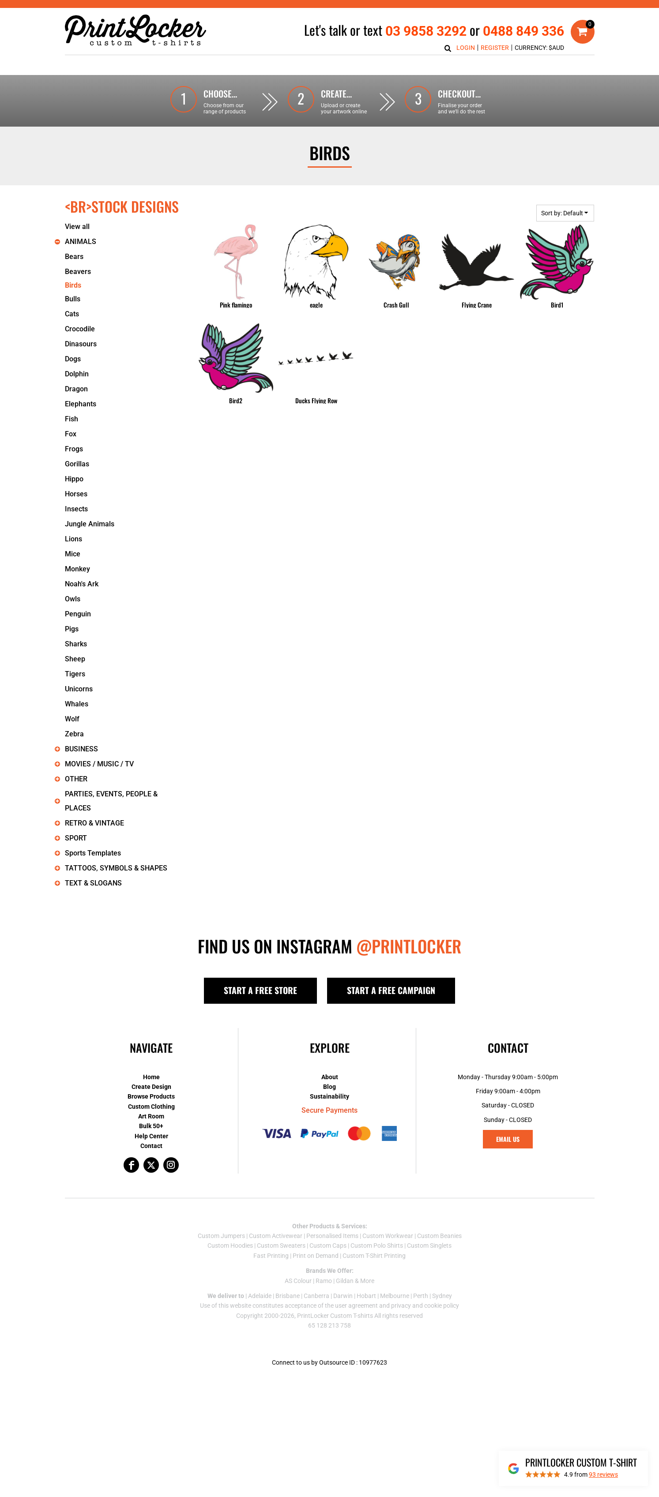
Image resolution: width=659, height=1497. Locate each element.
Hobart (366, 1295)
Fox (70, 434)
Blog (329, 1086)
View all (77, 226)
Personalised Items (332, 1235)
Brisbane (287, 1295)
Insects (76, 509)
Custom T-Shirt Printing (374, 1255)
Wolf (72, 719)
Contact (151, 1145)
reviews (603, 1474)
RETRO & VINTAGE (94, 823)
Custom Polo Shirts (376, 1245)
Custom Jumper (220, 1235)
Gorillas (77, 464)
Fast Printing (271, 1255)
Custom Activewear (275, 1235)
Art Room (151, 1116)
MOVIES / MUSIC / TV (99, 764)
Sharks (76, 644)
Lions (73, 539)
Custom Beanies (439, 1235)
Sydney (442, 1295)
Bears (74, 256)
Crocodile (80, 329)
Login (465, 47)
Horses (76, 494)
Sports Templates (93, 853)
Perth (420, 1295)
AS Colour (298, 1280)
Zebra (74, 734)
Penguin (78, 614)
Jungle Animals (89, 524)
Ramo (324, 1280)
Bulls (72, 299)
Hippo (74, 479)
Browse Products (151, 1096)
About (329, 1077)
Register (495, 47)
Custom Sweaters (281, 1245)
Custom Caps (327, 1245)
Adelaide (259, 1295)
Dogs (73, 359)
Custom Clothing (151, 1106)
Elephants (80, 404)
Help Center (151, 1136)
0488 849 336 (523, 31)
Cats (72, 314)
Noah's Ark (81, 584)
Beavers (78, 271)
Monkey (77, 569)
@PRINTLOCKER (408, 946)
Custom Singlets (429, 1245)
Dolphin (77, 374)
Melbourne (394, 1295)
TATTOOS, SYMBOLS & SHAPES (116, 868)
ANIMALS (80, 241)
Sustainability (329, 1096)
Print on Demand (316, 1255)
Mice (72, 554)
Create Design (151, 1086)
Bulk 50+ (151, 1125)
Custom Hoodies (230, 1245)
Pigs (72, 629)
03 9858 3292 (426, 31)
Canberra (316, 1295)
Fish (71, 419)
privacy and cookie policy (425, 1305)
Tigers (75, 674)
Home (151, 1077)
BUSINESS (81, 749)
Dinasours (81, 344)
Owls (72, 599)
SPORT (76, 838)
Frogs (74, 449)
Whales (76, 704)
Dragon (76, 389)
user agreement (356, 1305)
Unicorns (79, 689)
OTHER (76, 779)
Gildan (345, 1280)
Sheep (75, 659)
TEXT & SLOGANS (93, 883)
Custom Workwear (387, 1235)
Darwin (343, 1295)
